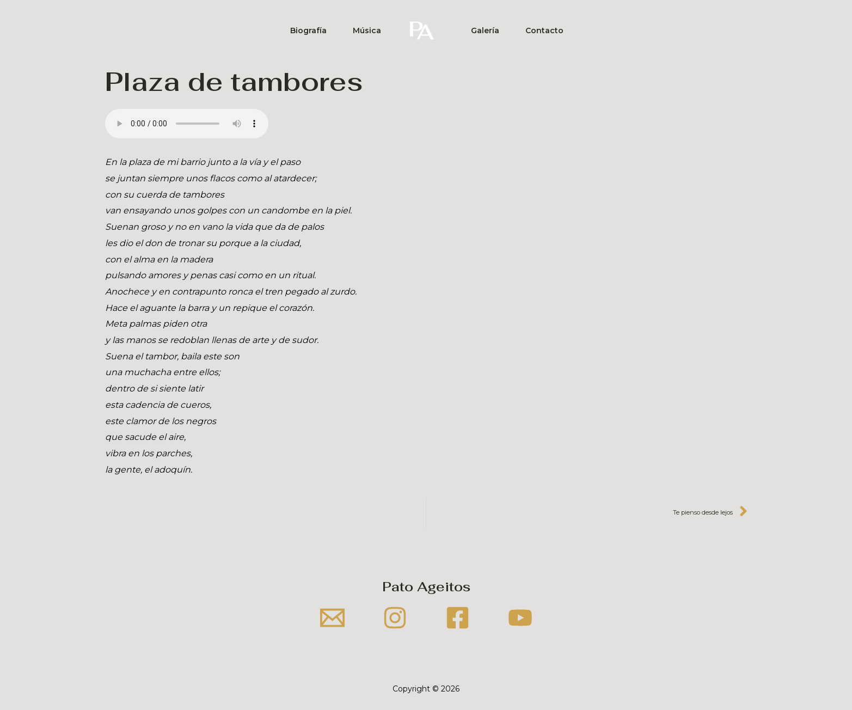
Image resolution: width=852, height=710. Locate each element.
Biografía (308, 30)
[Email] (332, 617)
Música (367, 30)
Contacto (544, 30)
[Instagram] (395, 617)
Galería (485, 30)
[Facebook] (457, 617)
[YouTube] (520, 617)
